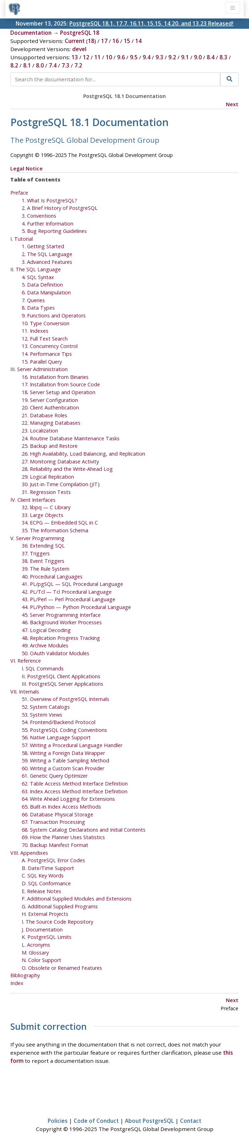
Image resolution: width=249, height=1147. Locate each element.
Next (232, 104)
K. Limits (46, 937)
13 (74, 57)
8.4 (210, 57)
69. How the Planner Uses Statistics (63, 837)
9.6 (121, 57)
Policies (58, 1120)
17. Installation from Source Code (61, 384)
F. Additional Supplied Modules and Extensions (77, 898)
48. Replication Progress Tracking (61, 638)
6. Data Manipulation (46, 292)
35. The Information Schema (55, 530)
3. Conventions (39, 215)
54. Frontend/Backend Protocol (58, 722)
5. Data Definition (42, 284)
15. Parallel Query (42, 361)
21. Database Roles (44, 415)
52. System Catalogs (46, 706)
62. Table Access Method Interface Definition (75, 783)
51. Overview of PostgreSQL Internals (65, 699)
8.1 (27, 65)
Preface (19, 192)
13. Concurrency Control (50, 346)
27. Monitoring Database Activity (60, 461)
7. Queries (33, 300)
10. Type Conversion (45, 323)
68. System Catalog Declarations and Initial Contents (83, 829)
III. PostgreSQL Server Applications (62, 683)
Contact (190, 1120)
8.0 (40, 65)
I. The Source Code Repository (57, 921)
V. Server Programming (37, 538)
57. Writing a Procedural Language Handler (72, 745)
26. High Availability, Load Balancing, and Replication (83, 453)
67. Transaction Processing (53, 822)
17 (104, 40)
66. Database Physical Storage (57, 814)
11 (97, 57)
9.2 (172, 57)
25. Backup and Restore (50, 445)
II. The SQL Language (35, 269)
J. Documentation (42, 929)
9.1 (185, 57)
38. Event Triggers (43, 561)
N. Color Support (41, 960)
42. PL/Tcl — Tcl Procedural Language (67, 591)
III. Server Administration (39, 369)
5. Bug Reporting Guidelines (54, 231)
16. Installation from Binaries (55, 377)
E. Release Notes (41, 891)
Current (75, 40)
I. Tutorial (21, 238)
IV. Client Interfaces (32, 499)
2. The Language (47, 254)
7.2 (78, 65)
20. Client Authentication (50, 407)
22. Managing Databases (51, 422)
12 (86, 57)
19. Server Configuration (50, 400)
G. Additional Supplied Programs (60, 906)
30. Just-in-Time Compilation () (61, 484)
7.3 (65, 65)
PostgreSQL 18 (79, 32)
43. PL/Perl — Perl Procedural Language (68, 599)
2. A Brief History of (59, 208)
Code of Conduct (96, 1120)
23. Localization (40, 430)
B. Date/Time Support (48, 868)
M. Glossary (35, 952)
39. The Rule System (45, 568)
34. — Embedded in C (60, 522)
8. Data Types (38, 307)
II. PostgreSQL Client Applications (61, 676)
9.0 (198, 57)
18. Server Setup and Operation (58, 392)
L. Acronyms (36, 944)
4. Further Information (47, 223)
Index (16, 983)
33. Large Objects (42, 515)
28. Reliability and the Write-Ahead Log (67, 469)
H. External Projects (45, 913)
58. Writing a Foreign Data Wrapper (63, 753)
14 (138, 40)
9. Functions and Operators (54, 315)
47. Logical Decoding (46, 630)
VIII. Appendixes (29, 852)
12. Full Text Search (45, 338)
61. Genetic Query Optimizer (55, 775)
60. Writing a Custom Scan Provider (63, 768)
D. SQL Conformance (46, 883)
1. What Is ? (49, 200)
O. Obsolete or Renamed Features (62, 967)
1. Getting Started (43, 246)
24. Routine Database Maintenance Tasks (71, 438)
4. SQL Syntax (38, 277)
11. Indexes (35, 330)
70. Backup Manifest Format (55, 845)
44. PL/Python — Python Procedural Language (76, 607)
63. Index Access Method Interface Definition (74, 791)
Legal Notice (26, 168)
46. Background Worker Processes (62, 622)
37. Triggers (36, 553)
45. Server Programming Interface (61, 614)
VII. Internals (24, 691)
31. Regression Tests (46, 492)
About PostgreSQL (149, 1120)
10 (109, 57)
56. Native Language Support (56, 737)
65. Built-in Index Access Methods (61, 806)
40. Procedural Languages (52, 576)
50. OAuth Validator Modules (55, 653)
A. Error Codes (53, 860)
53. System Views (42, 714)
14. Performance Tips (47, 353)
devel (79, 49)
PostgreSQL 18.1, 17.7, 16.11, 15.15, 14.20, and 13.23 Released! (151, 23)
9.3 (159, 57)
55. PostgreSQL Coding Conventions (64, 730)
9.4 (146, 57)
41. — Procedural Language (72, 584)
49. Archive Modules (45, 645)
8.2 (14, 65)
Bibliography (25, 975)
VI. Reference (25, 660)
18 (91, 40)
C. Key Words (43, 875)
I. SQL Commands (43, 668)
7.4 (53, 65)
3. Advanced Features (47, 262)
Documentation (31, 32)
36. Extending (43, 545)
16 (115, 40)
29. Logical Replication (48, 476)
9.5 (134, 57)
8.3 (223, 57)
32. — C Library (46, 507)
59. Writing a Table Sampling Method (65, 760)
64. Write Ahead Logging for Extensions (68, 798)
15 (127, 40)
